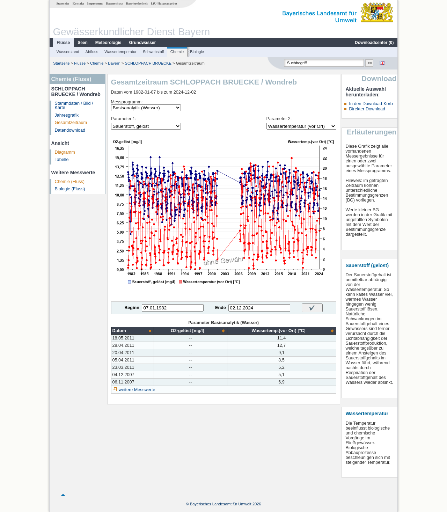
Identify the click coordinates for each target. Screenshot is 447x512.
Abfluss (92, 52)
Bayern (114, 63)
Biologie (197, 52)
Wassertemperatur (120, 52)
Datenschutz (114, 3)
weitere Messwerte (137, 389)
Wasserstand (68, 52)
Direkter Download (367, 109)
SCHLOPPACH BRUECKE (148, 63)
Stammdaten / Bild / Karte (74, 105)
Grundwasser (142, 42)
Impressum (95, 3)
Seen (83, 42)
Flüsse (63, 42)
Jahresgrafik (67, 115)
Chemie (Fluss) (70, 181)
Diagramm (65, 152)
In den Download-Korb (371, 103)
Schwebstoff (153, 52)
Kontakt (78, 3)
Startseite (62, 3)
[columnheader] (132, 331)
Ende (220, 307)
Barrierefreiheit (137, 3)
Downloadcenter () (374, 42)
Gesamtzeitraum (71, 122)
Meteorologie (108, 42)
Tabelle (62, 159)
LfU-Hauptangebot (164, 3)
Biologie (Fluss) (70, 188)
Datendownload (70, 130)
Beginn (131, 307)
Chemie (177, 52)
